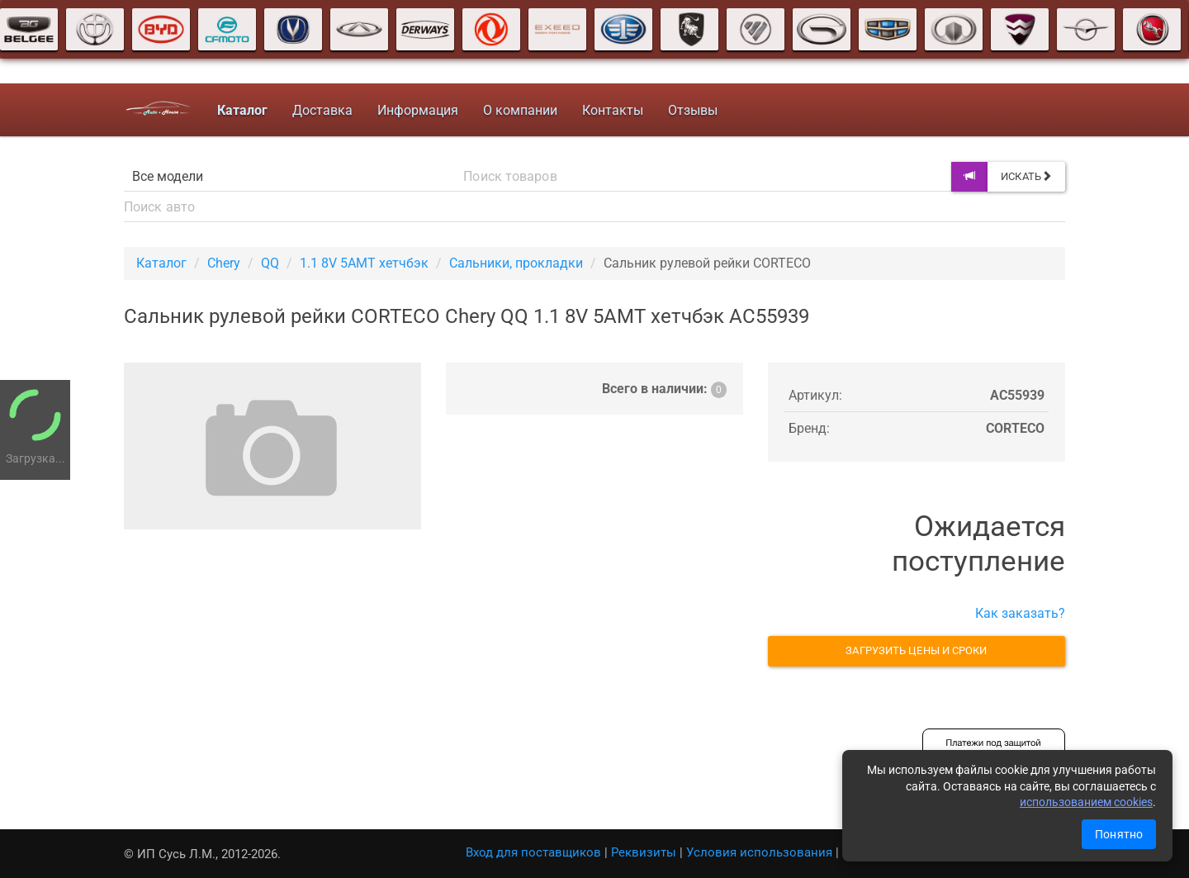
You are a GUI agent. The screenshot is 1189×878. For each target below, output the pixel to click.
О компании (518, 110)
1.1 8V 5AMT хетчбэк (364, 263)
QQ (270, 263)
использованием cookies (1086, 802)
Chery (223, 263)
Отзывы (691, 110)
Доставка (321, 110)
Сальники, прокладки (516, 263)
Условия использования (759, 852)
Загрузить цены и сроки (916, 650)
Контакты (611, 110)
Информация (416, 110)
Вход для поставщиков (533, 852)
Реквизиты (643, 852)
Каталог (161, 263)
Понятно (1119, 834)
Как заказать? (1020, 613)
